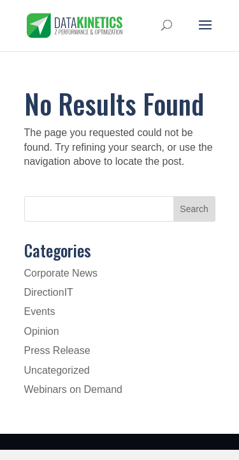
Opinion (41, 331)
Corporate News (61, 273)
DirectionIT (48, 292)
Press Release (57, 350)
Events (39, 311)
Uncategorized (57, 370)
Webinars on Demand (73, 389)
